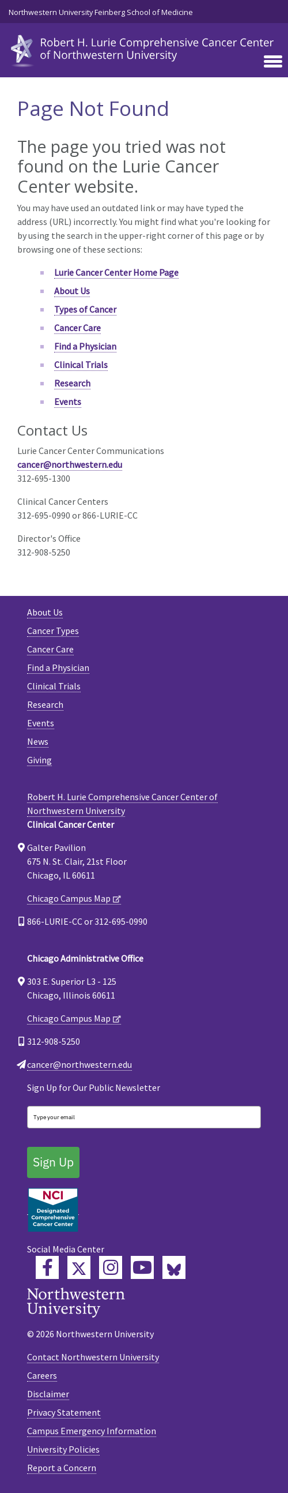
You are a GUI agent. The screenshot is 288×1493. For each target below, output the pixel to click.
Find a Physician (85, 346)
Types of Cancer (85, 309)
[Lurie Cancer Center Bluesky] (173, 1267)
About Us (72, 291)
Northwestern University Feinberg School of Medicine (101, 12)
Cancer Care (77, 327)
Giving (39, 760)
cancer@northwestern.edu (69, 464)
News (37, 741)
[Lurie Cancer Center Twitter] (78, 1267)
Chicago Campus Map (69, 898)
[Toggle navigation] (273, 62)
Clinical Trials (81, 364)
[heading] (144, 49)
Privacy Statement (64, 1412)
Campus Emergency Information (91, 1430)
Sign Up (53, 1162)
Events (67, 401)
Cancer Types (53, 630)
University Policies (63, 1449)
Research (72, 383)
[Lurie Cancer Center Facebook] (47, 1267)
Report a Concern (61, 1467)
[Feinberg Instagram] (110, 1267)
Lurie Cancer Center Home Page (116, 272)
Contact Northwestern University (93, 1357)
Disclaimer (48, 1394)
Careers (42, 1375)
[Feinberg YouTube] (142, 1267)
